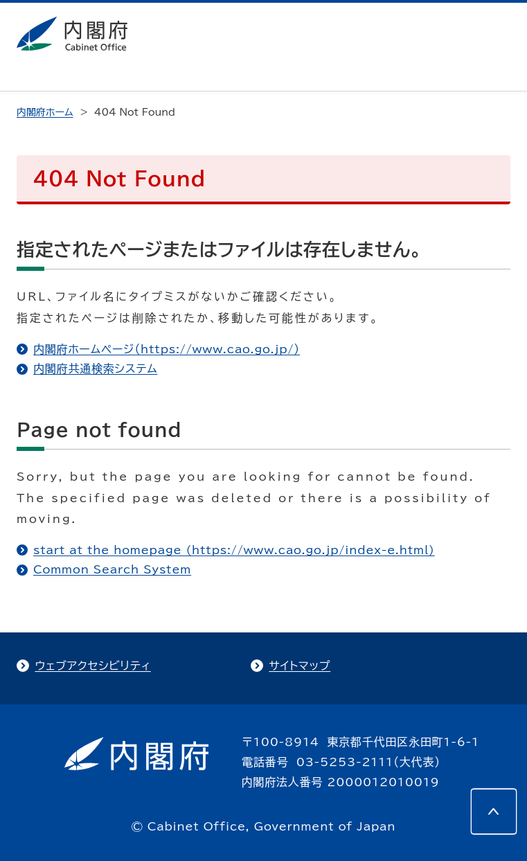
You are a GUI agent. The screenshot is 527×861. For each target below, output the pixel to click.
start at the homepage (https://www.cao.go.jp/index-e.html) (234, 550)
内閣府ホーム (45, 112)
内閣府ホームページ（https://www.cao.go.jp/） (166, 349)
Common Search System (112, 569)
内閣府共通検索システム (95, 368)
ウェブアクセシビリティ (92, 665)
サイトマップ (299, 665)
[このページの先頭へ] (494, 811)
